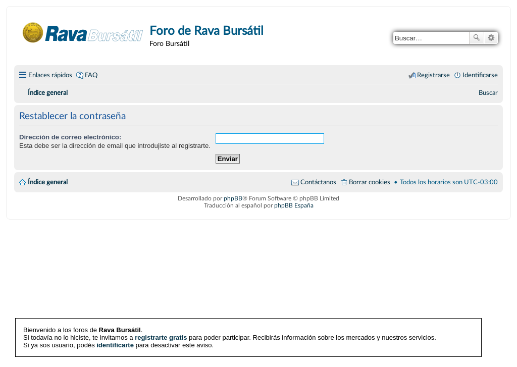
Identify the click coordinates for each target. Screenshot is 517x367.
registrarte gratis (161, 337)
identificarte (115, 345)
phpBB (233, 198)
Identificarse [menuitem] (480, 75)
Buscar (476, 38)
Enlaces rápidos (50, 75)
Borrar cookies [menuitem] (369, 182)
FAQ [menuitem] (91, 75)
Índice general (48, 182)
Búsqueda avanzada (491, 38)
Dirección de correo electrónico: (70, 137)
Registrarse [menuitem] (433, 75)
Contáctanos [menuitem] (318, 182)
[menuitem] (488, 92)
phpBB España (294, 205)
